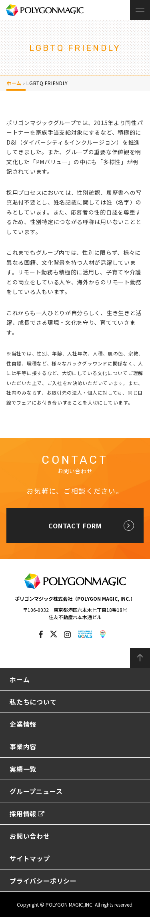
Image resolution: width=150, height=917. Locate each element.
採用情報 (27, 813)
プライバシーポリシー (43, 880)
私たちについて (33, 702)
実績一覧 (23, 769)
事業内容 (23, 746)
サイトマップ (30, 858)
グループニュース (36, 791)
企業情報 (23, 724)
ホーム (14, 82)
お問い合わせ (30, 836)
